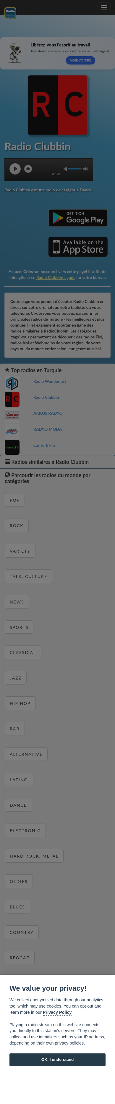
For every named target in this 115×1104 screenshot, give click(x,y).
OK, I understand (57, 1059)
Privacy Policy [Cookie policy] (57, 1012)
